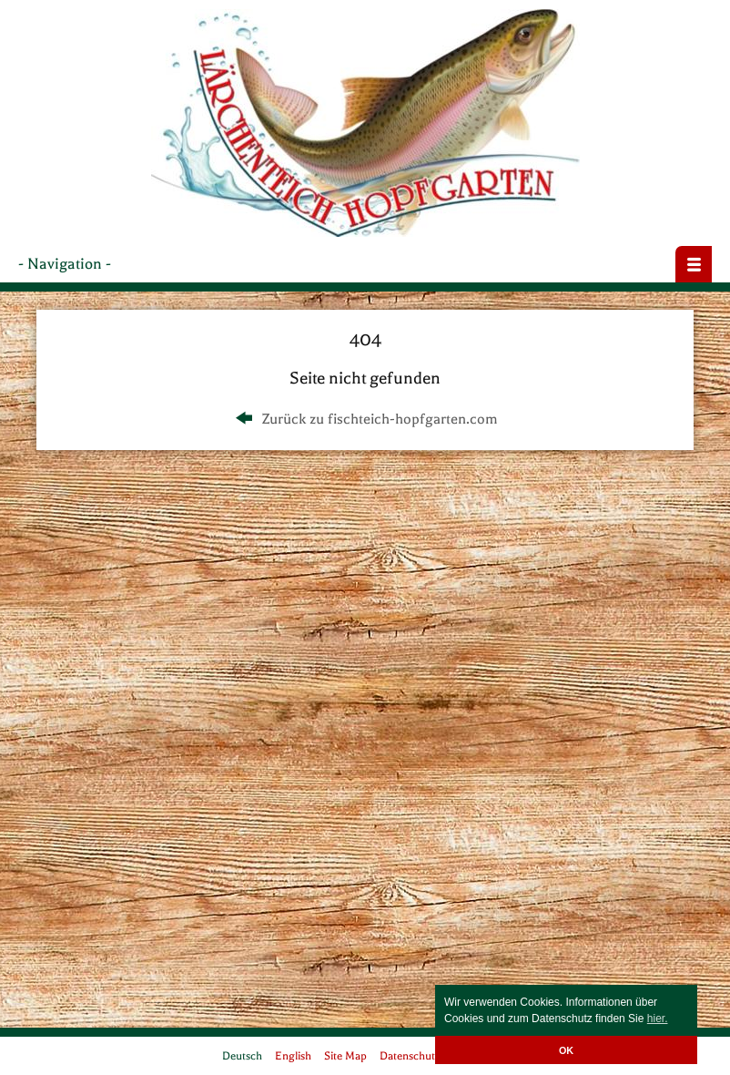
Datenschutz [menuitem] (410, 1055)
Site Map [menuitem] (345, 1055)
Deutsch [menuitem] (242, 1055)
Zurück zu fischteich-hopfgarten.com (365, 419)
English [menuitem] (293, 1055)
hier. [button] (657, 1018)
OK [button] (566, 1050)
